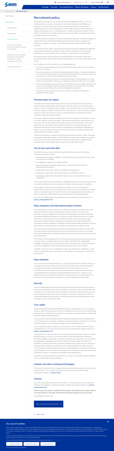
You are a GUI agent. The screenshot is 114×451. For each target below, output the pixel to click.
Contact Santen (103, 7)
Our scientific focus (66, 7)
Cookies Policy (56, 373)
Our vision (54, 7)
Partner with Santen (82, 7)
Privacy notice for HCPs (14, 67)
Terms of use (9, 16)
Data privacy (10, 11)
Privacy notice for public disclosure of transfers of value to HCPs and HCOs (17, 47)
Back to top (39, 414)
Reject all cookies (31, 444)
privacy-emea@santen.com (43, 200)
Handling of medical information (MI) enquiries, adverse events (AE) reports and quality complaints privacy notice (16, 58)
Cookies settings (12, 28)
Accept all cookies (14, 444)
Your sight (45, 7)
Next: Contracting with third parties (47, 404)
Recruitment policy (12, 39)
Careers (93, 7)
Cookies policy (11, 33)
